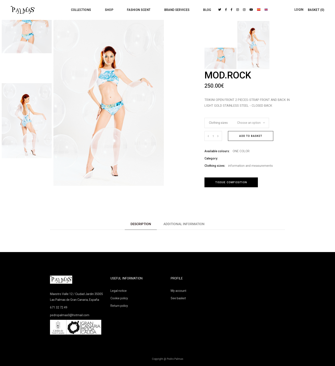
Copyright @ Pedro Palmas (167, 358)
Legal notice (118, 290)
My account (178, 290)
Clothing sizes (218, 122)
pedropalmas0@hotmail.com (69, 315)
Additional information (183, 224)
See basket (178, 298)
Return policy (119, 305)
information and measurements (250, 166)
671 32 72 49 (58, 307)
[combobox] (249, 121)
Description (141, 224)
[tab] (141, 224)
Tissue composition (231, 182)
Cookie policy (119, 298)
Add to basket (250, 135)
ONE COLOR (241, 151)
